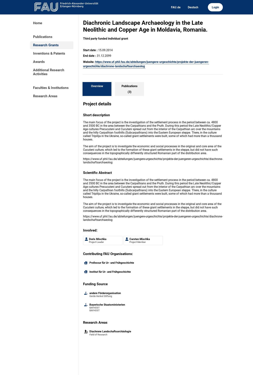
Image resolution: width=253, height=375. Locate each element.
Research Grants (46, 45)
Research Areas (45, 96)
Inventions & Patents (49, 53)
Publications (42, 37)
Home (37, 23)
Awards (39, 62)
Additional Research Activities (48, 72)
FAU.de (176, 7)
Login (215, 7)
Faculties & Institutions (51, 88)
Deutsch (193, 7)
